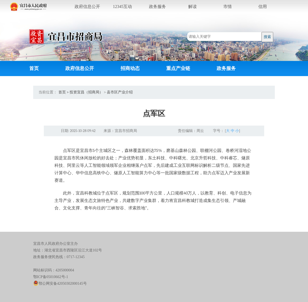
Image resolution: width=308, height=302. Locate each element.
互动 (122, 6)
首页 (34, 68)
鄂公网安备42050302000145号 (60, 284)
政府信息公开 (79, 68)
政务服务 (226, 68)
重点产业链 (178, 68)
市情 (227, 6)
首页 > (63, 92)
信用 (262, 6)
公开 (87, 6)
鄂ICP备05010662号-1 (50, 277)
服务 (157, 6)
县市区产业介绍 (120, 92)
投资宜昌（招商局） (86, 92)
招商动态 (130, 68)
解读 (192, 6)
